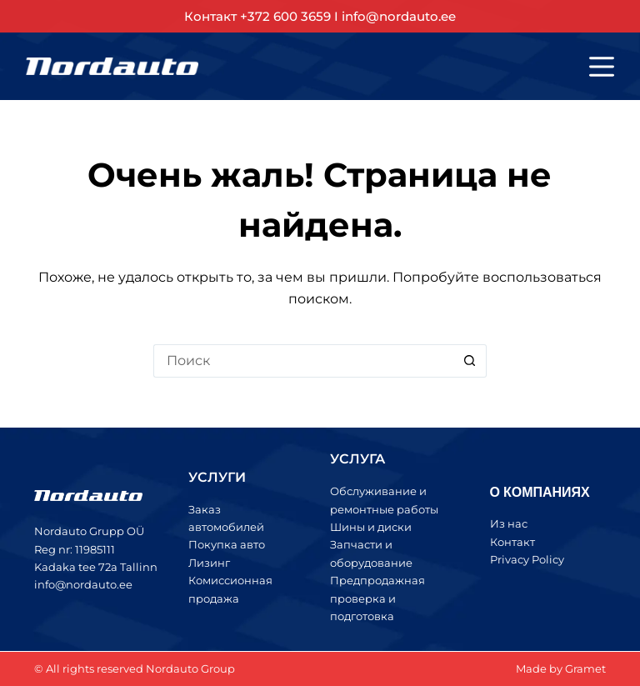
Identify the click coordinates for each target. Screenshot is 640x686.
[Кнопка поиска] (470, 361)
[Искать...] (303, 361)
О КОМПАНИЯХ (540, 491)
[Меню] (601, 66)
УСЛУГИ (217, 477)
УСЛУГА (357, 459)
